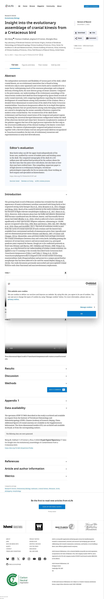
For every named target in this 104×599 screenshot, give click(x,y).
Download (81, 33)
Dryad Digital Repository (50, 440)
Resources (33, 549)
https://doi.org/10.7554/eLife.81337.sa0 (23, 176)
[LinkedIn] (13, 560)
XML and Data (34, 551)
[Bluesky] (7, 560)
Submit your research (91, 6)
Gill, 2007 (55, 224)
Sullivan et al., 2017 (47, 211)
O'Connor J (25, 440)
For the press (34, 546)
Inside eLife (33, 541)
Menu (19, 6)
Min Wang (9, 39)
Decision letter (15, 181)
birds (58, 489)
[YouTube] (34, 560)
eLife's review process (42, 181)
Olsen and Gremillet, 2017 (24, 226)
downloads (88, 46)
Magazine (40, 6)
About (59, 6)
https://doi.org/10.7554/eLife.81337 (27, 55)
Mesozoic (52, 489)
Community (50, 6)
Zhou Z (32, 440)
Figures (28, 65)
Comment (93, 39)
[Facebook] (45, 560)
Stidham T (16, 440)
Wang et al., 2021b (50, 253)
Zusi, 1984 (29, 224)
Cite (93, 33)
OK (81, 313)
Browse (32, 6)
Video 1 (29, 253)
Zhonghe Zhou (51, 39)
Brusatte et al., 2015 (50, 207)
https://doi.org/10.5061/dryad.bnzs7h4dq (19, 448)
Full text (15, 65)
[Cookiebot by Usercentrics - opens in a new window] (87, 283)
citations (78, 48)
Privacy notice (52, 511)
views (78, 46)
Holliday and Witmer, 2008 (44, 246)
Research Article (10, 16)
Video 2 (39, 253)
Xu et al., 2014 (36, 207)
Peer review (42, 65)
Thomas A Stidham (22, 39)
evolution (34, 489)
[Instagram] (29, 560)
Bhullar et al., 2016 (26, 219)
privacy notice (13, 299)
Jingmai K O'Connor (37, 39)
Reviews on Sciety (27, 181)
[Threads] (39, 560)
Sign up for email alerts (52, 507)
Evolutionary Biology (12, 18)
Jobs (7, 541)
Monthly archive (35, 544)
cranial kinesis (43, 489)
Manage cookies (86, 307)
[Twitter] (18, 560)
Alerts (80, 6)
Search (75, 6)
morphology (17, 491)
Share (80, 38)
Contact (9, 549)
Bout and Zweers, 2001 (42, 224)
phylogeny (8, 491)
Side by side (55, 65)
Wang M (8, 440)
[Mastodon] (23, 560)
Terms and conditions (13, 551)
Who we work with (12, 544)
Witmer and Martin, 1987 (42, 233)
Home (25, 6)
